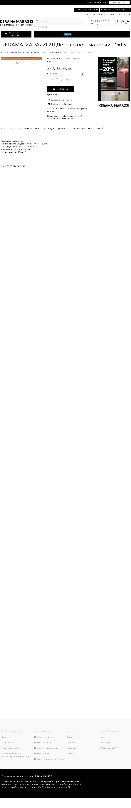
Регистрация (101, 2)
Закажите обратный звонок (60, 118)
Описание (7, 128)
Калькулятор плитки (56, 128)
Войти (89, 2)
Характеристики (29, 128)
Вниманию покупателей (89, 128)
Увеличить (23, 63)
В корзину (62, 89)
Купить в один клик (55, 95)
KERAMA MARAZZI (71, 58)
